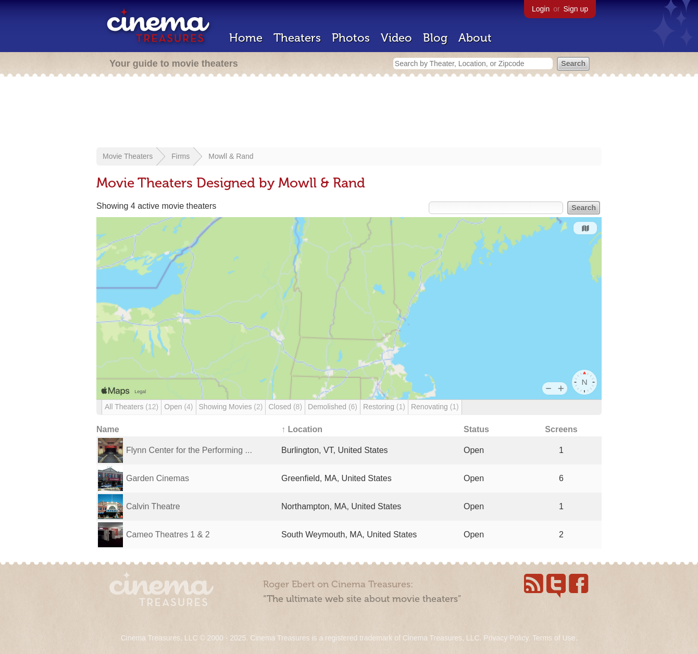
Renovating (435, 407)
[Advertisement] (349, 113)
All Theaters (131, 407)
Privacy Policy (505, 638)
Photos (351, 38)
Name (107, 429)
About (475, 38)
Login (541, 9)
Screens (561, 429)
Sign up (576, 9)
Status (476, 429)
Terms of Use (553, 638)
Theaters (297, 38)
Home (246, 38)
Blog (435, 38)
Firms (180, 156)
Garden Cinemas (157, 478)
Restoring (384, 407)
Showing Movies (231, 407)
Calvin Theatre (153, 506)
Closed (285, 407)
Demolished (332, 407)
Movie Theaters (128, 156)
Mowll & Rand (230, 156)
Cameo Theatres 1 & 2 (168, 534)
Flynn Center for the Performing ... (189, 450)
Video (396, 38)
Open (178, 407)
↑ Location (301, 429)
